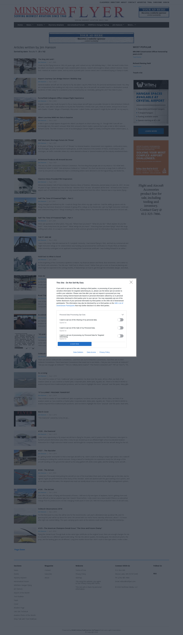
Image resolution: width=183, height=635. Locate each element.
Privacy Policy (105, 352)
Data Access (91, 352)
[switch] (120, 319)
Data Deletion (78, 352)
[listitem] (91, 314)
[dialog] (91, 317)
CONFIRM (74, 344)
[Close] (132, 283)
